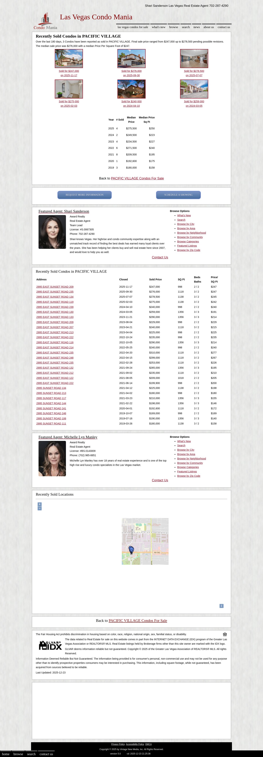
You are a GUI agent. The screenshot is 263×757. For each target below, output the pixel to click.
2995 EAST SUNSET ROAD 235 (54, 291)
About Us (209, 27)
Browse (173, 27)
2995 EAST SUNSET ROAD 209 (54, 286)
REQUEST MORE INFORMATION (85, 195)
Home (5, 754)
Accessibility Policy (135, 744)
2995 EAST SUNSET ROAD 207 (54, 327)
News (197, 27)
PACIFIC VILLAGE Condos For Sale (137, 178)
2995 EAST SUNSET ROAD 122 (54, 377)
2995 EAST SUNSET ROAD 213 (54, 332)
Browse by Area (186, 228)
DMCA (148, 744)
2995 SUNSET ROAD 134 (51, 388)
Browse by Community (190, 237)
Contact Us (224, 27)
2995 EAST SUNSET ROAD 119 (54, 301)
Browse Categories (188, 241)
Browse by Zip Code (188, 250)
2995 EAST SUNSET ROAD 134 (54, 296)
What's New (158, 27)
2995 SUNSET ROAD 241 (51, 408)
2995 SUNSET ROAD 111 (51, 423)
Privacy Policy (118, 744)
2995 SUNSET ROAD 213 (51, 393)
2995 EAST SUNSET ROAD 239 (54, 307)
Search (186, 27)
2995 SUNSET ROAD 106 (51, 418)
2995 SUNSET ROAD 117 (51, 398)
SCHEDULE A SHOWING (178, 195)
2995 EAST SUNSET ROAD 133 (54, 317)
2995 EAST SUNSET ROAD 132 (54, 367)
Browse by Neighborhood (191, 232)
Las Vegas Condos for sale (133, 27)
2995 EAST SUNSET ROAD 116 (54, 342)
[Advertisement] (131, 709)
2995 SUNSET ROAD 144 (51, 403)
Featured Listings (187, 245)
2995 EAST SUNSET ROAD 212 (54, 372)
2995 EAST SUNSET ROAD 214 (54, 347)
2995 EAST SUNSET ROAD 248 (54, 357)
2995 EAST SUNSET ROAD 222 (54, 337)
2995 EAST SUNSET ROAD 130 (54, 311)
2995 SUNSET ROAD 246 (51, 413)
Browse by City (185, 224)
